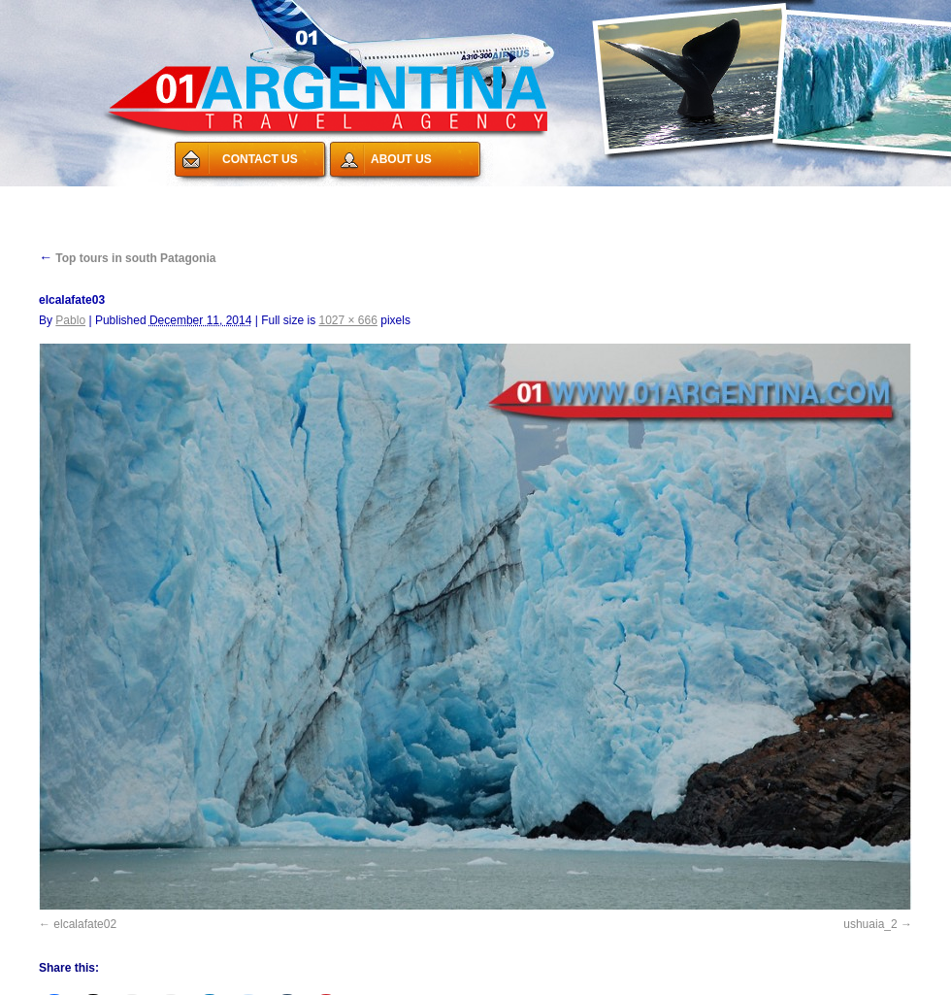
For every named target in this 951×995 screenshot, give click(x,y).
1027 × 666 (348, 320)
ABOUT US (401, 159)
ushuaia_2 (870, 924)
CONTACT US (260, 159)
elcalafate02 (84, 924)
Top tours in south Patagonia (127, 258)
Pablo (70, 320)
